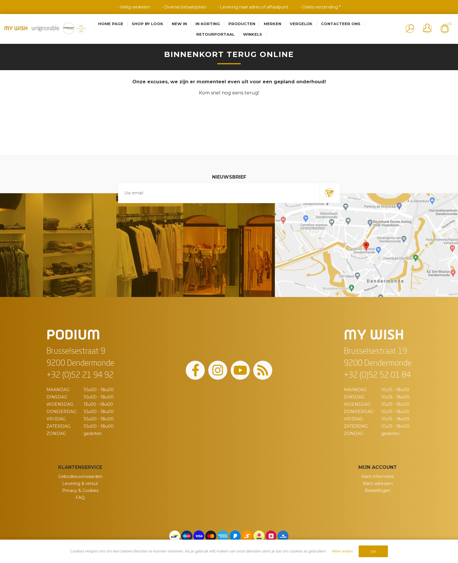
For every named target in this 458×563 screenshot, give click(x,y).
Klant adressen (378, 483)
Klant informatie (377, 476)
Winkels (252, 34)
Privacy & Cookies (80, 490)
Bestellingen (378, 490)
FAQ (80, 497)
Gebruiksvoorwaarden (80, 476)
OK (373, 551)
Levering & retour (80, 483)
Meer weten (342, 551)
